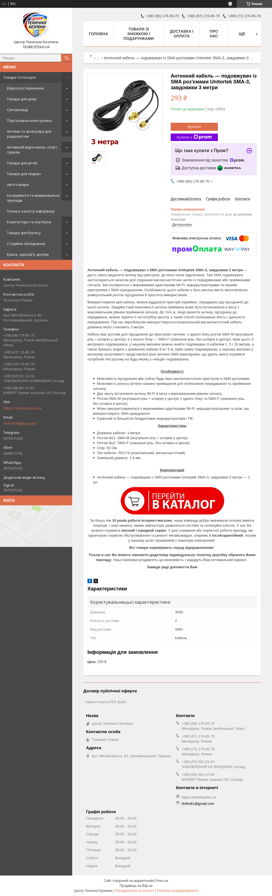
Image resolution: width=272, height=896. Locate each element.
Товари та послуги (19, 77)
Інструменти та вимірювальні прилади (33, 198)
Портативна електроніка (29, 120)
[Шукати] (66, 58)
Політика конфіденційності (177, 891)
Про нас (214, 33)
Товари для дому (22, 98)
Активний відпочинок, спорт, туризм (32, 150)
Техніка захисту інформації (30, 211)
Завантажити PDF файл (105, 701)
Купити (194, 126)
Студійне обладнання (26, 243)
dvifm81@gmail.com (20, 423)
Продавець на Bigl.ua (136, 886)
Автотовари (18, 184)
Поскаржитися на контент (134, 891)
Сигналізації (17, 109)
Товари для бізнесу (24, 232)
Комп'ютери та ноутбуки (29, 221)
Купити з (194, 137)
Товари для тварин (24, 173)
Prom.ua (162, 881)
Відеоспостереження (25, 88)
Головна (98, 34)
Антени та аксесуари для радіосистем (29, 134)
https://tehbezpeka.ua (22, 408)
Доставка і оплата (181, 33)
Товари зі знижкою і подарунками (139, 34)
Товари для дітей (22, 162)
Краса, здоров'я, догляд (28, 254)
